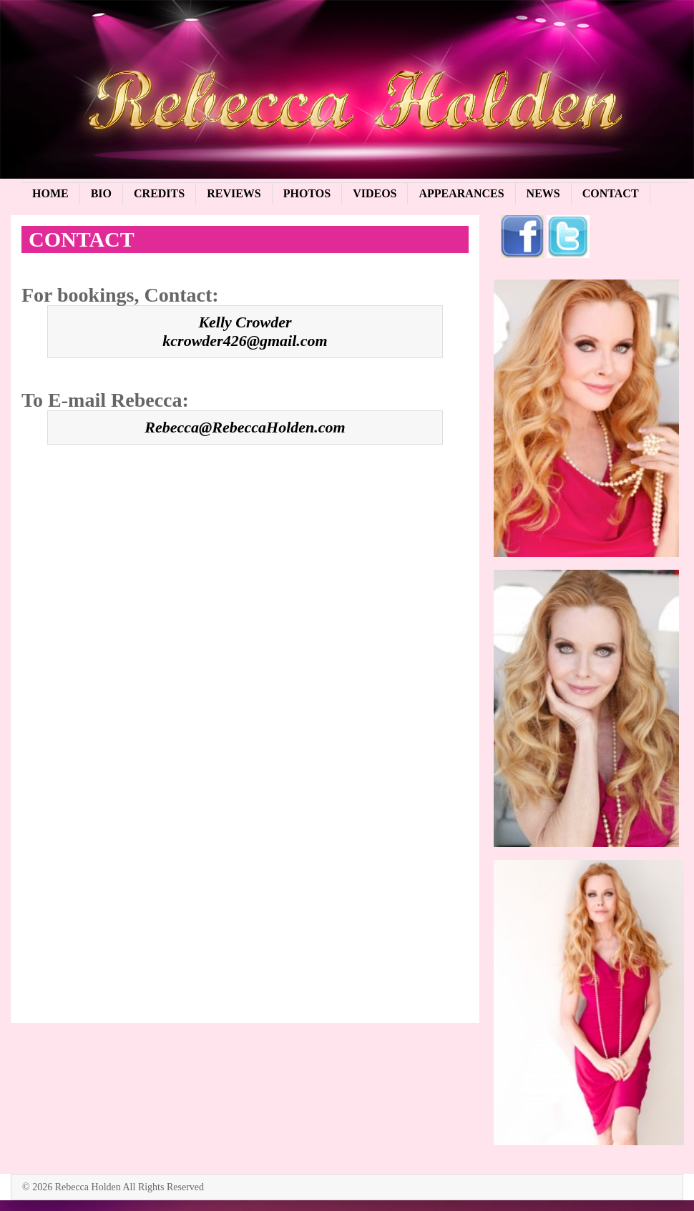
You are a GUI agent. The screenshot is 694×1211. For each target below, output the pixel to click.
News (543, 193)
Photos (307, 193)
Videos (374, 193)
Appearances (461, 193)
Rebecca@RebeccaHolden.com (245, 427)
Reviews (234, 193)
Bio (101, 193)
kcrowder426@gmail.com (244, 341)
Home (50, 193)
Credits (159, 193)
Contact (610, 193)
